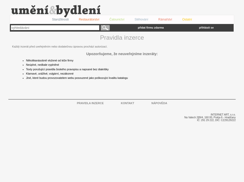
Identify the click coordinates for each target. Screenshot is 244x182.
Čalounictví (116, 19)
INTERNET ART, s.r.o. (223, 114)
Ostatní (187, 19)
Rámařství (165, 19)
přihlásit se (206, 27)
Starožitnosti (60, 19)
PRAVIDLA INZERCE (90, 103)
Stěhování (141, 19)
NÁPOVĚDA (159, 103)
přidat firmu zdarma (151, 27)
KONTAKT (127, 103)
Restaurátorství (89, 19)
